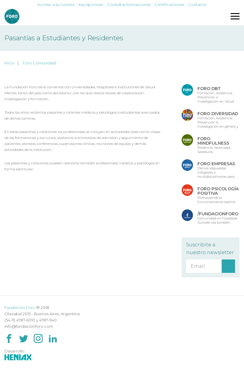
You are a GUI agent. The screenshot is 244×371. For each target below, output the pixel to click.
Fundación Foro (19, 307)
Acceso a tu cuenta (55, 4)
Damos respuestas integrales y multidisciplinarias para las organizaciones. (216, 169)
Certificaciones (169, 4)
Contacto (197, 4)
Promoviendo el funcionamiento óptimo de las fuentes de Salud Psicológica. (218, 194)
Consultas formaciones (129, 4)
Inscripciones (90, 4)
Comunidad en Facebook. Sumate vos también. (217, 218)
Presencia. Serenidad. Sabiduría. (214, 144)
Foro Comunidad (39, 63)
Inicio (9, 63)
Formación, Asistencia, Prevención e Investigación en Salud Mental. (215, 94)
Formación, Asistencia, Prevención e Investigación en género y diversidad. (217, 119)
